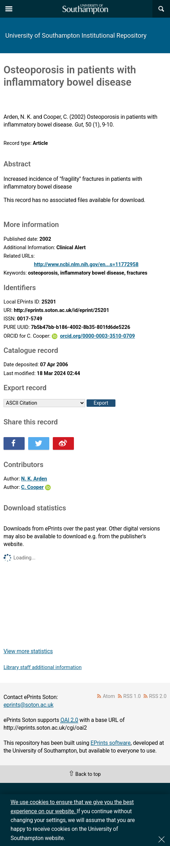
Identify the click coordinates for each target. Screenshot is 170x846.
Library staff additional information (43, 667)
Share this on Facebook (14, 443)
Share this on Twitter (38, 443)
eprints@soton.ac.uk (28, 704)
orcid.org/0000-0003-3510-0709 (97, 336)
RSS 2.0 (158, 696)
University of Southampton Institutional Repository (75, 35)
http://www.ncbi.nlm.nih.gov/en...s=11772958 (86, 265)
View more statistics (28, 651)
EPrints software (110, 743)
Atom (109, 696)
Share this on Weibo (63, 443)
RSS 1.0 (132, 696)
